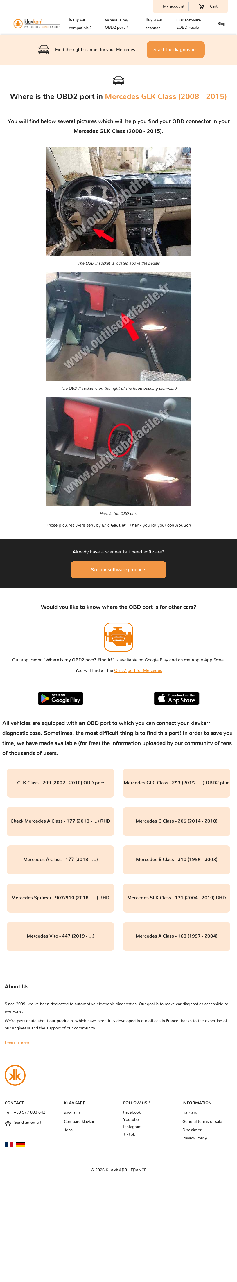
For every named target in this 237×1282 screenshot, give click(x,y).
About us (72, 1113)
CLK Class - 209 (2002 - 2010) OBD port (60, 783)
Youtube (131, 1120)
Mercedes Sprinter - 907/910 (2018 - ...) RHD (60, 898)
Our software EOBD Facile (188, 23)
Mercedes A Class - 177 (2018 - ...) (60, 859)
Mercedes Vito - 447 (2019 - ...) (60, 936)
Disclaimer (192, 1130)
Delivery (189, 1113)
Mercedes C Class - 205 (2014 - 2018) (177, 821)
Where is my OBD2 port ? (116, 23)
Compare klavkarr (80, 1122)
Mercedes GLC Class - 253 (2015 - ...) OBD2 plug (177, 783)
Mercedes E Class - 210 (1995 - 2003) (177, 859)
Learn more (17, 1042)
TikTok (129, 1134)
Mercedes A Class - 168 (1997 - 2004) (177, 936)
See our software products (118, 570)
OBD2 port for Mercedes (138, 670)
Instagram (132, 1127)
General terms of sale (202, 1122)
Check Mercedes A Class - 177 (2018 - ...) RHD (60, 821)
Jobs (68, 1130)
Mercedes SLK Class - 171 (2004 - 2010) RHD (176, 898)
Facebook (132, 1112)
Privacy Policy (194, 1138)
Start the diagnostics (175, 49)
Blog (221, 23)
